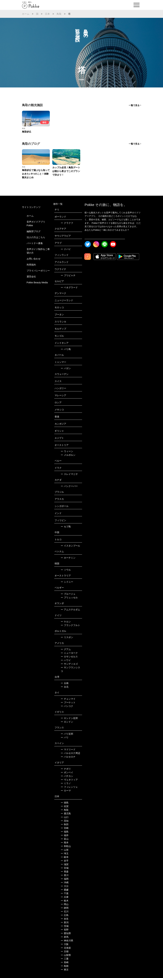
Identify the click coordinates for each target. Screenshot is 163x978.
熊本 (65, 842)
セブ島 (66, 526)
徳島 (65, 802)
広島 (65, 915)
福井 (65, 835)
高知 (65, 820)
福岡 (65, 879)
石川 (65, 911)
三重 (65, 958)
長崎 (65, 962)
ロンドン (67, 721)
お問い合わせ (34, 258)
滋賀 (65, 864)
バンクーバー (69, 486)
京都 (65, 951)
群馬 (65, 937)
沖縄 (65, 882)
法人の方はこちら (36, 237)
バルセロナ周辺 (70, 753)
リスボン (67, 637)
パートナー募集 (35, 243)
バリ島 (66, 349)
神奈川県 (67, 940)
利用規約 (31, 264)
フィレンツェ (69, 787)
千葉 (65, 893)
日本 (47, 14)
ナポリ (66, 768)
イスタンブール (70, 545)
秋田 (65, 824)
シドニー (67, 581)
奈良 (65, 918)
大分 (65, 886)
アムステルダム (70, 609)
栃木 (65, 900)
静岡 (65, 908)
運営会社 (31, 276)
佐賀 (65, 806)
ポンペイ (67, 772)
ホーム (26, 14)
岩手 (65, 860)
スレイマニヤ (69, 474)
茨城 (65, 926)
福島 (65, 831)
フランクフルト (70, 625)
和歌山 (66, 846)
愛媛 (65, 889)
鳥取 (59, 14)
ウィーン (67, 451)
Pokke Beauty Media (37, 282)
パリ (65, 737)
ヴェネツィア (69, 779)
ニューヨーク (69, 653)
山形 (65, 849)
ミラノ (66, 783)
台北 (65, 686)
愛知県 (66, 933)
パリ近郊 (67, 733)
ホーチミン (68, 557)
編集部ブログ (34, 231)
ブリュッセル (69, 597)
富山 (65, 839)
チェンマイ (68, 698)
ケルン (66, 621)
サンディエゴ (69, 664)
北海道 (66, 947)
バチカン (67, 776)
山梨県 (66, 955)
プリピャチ (68, 275)
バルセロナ (68, 756)
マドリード (68, 749)
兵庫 (65, 897)
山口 (65, 817)
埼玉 (65, 853)
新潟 (65, 922)
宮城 (65, 868)
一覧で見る (134, 105)
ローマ (66, 790)
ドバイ (66, 249)
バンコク (67, 706)
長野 (65, 929)
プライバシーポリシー (38, 270)
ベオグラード (69, 287)
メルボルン (68, 455)
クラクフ (67, 223)
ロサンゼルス (69, 656)
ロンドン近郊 (69, 718)
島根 (65, 966)
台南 (65, 683)
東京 (65, 969)
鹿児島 (66, 813)
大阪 (65, 944)
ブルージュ (68, 594)
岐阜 (65, 857)
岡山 (65, 904)
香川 (65, 875)
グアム (66, 649)
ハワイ (66, 660)
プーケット (68, 702)
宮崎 (65, 828)
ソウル (66, 569)
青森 (65, 871)
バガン (66, 368)
